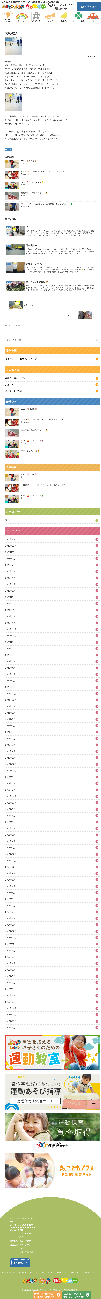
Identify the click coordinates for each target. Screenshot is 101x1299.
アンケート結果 (56, 1272)
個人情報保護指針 (13, 391)
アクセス (65, 1272)
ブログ (39, 1272)
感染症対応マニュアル (15, 378)
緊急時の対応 (11, 384)
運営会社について (89, 1272)
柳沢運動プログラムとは (10, 1272)
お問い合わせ (89, 6)
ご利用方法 (33, 1272)
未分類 (8, 149)
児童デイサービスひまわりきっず (21, 359)
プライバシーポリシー (75, 1272)
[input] (52, 340)
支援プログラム (24, 1272)
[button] (97, 340)
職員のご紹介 (46, 1272)
